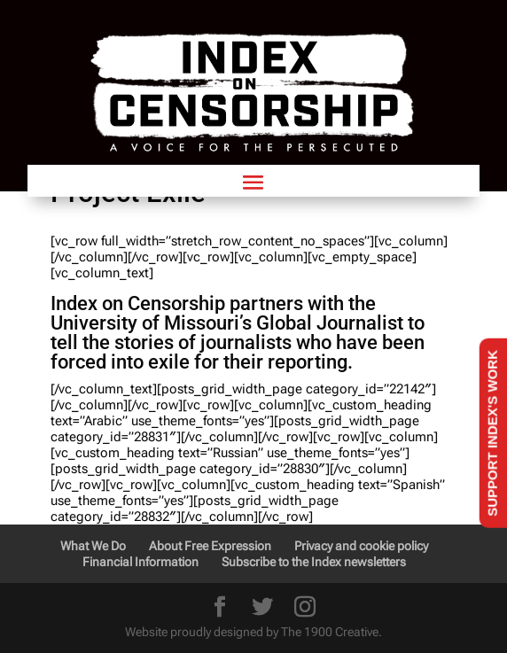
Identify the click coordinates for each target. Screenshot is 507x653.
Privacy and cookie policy (361, 546)
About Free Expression (210, 546)
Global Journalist (329, 323)
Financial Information (140, 562)
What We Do (93, 546)
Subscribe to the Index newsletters (314, 562)
